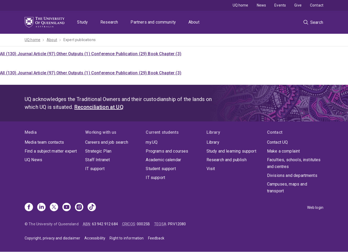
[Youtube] (66, 207)
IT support (95, 168)
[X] (54, 207)
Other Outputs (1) (73, 53)
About (193, 22)
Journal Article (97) (37, 53)
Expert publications (79, 40)
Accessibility (94, 238)
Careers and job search (106, 142)
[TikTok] (92, 207)
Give (298, 5)
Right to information (127, 238)
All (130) (9, 53)
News (261, 5)
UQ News (33, 159)
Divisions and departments (292, 175)
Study (82, 22)
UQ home (240, 5)
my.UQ (151, 142)
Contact (316, 5)
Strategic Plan (98, 151)
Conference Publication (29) (119, 53)
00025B (143, 224)
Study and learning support (231, 151)
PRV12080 (177, 224)
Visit (210, 168)
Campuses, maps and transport (287, 187)
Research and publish (226, 159)
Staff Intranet (97, 159)
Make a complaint (283, 151)
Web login (315, 207)
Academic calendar (163, 159)
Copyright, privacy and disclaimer (52, 238)
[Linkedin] (41, 207)
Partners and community (153, 22)
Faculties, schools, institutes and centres (294, 163)
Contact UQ (277, 142)
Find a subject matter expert (51, 151)
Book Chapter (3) (164, 53)
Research (109, 22)
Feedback (156, 238)
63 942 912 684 (105, 224)
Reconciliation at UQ (98, 107)
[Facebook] (29, 207)
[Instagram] (79, 207)
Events (280, 5)
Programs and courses (167, 151)
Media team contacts (44, 142)
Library (212, 142)
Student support (161, 168)
